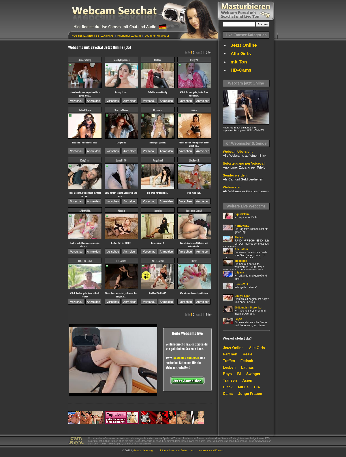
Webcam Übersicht (238, 151)
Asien (247, 380)
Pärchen (230, 354)
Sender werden (235, 175)
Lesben (229, 367)
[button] (86, 336)
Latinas (247, 367)
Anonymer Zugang (129, 35)
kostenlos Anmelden (186, 358)
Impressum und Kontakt (211, 450)
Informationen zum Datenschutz (177, 450)
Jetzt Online (244, 45)
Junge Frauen (250, 394)
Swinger (253, 374)
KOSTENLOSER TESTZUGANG (92, 35)
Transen (230, 380)
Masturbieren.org (143, 450)
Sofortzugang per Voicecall (244, 163)
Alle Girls (241, 53)
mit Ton (239, 61)
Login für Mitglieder (156, 35)
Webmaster (232, 187)
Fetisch (247, 361)
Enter (209, 52)
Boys (227, 374)
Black (228, 387)
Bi (239, 374)
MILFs (243, 387)
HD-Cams (241, 69)
